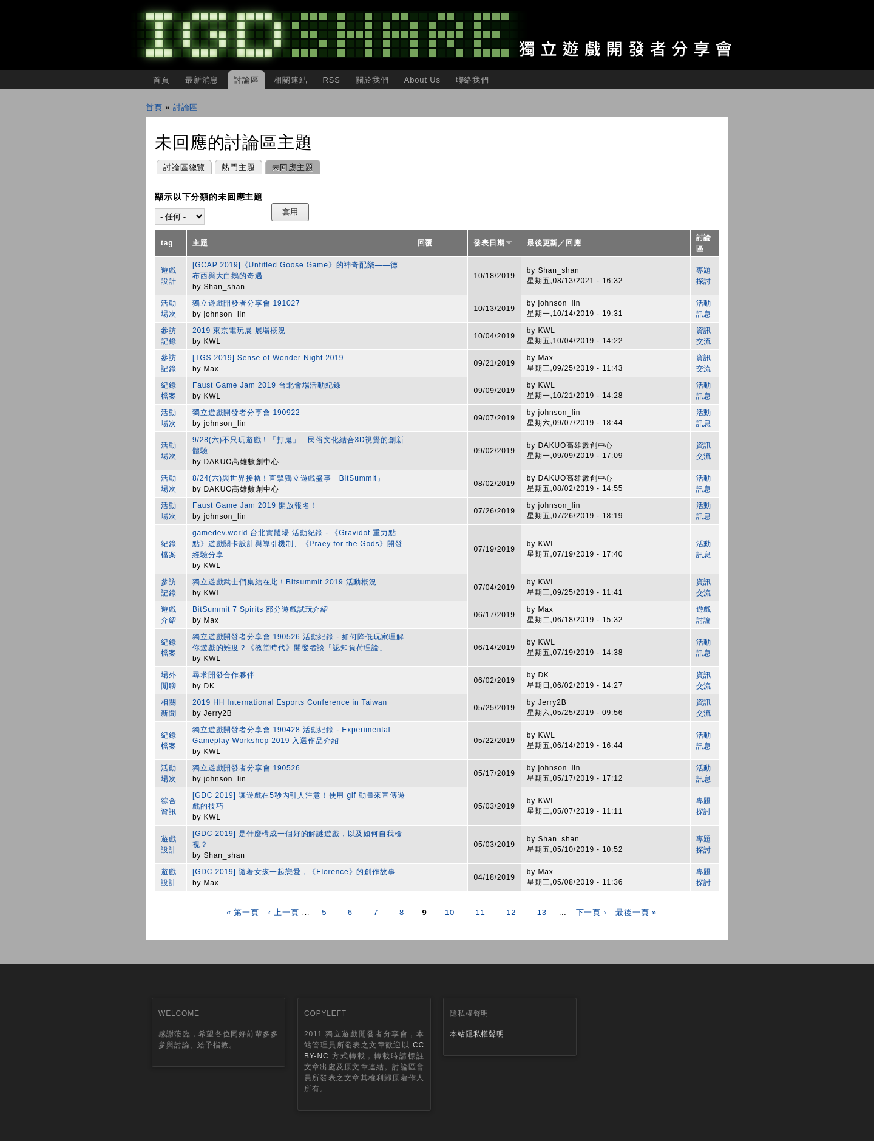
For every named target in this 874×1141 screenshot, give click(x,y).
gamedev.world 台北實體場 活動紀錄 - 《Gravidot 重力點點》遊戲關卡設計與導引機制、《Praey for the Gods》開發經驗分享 (297, 544)
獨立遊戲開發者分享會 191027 (246, 303)
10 (450, 912)
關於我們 (372, 79)
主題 (200, 243)
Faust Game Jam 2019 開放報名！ (254, 505)
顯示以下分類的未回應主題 (209, 197)
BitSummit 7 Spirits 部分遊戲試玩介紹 (260, 609)
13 (542, 912)
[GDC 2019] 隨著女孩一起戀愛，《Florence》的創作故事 (294, 872)
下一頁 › (591, 912)
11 (481, 912)
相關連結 (290, 79)
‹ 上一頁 (283, 912)
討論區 (246, 79)
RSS (331, 79)
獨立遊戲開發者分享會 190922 (246, 412)
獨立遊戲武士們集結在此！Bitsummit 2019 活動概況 (284, 582)
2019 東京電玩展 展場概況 (239, 330)
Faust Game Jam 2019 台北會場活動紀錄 (266, 385)
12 (511, 912)
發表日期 (492, 243)
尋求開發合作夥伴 (223, 675)
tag (167, 243)
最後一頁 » (636, 912)
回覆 (425, 243)
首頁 (161, 79)
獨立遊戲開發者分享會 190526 (246, 768)
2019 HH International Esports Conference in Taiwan (289, 702)
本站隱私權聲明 (477, 1034)
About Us (422, 79)
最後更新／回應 (554, 243)
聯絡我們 (472, 79)
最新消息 (201, 79)
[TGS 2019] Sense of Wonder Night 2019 (268, 358)
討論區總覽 (184, 167)
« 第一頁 (242, 912)
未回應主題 (289, 166)
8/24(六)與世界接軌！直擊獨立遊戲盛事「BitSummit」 (288, 478)
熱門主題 (238, 167)
